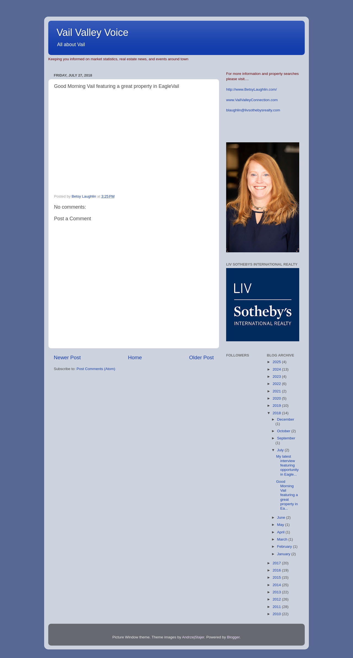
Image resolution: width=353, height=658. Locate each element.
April (281, 532)
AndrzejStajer (193, 637)
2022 (277, 384)
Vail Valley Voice (93, 32)
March (282, 539)
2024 (277, 369)
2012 (277, 599)
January (284, 554)
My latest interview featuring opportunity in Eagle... (287, 465)
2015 (277, 577)
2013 (277, 592)
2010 (277, 614)
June (281, 517)
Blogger (233, 637)
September (286, 438)
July (281, 450)
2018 (277, 413)
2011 (277, 607)
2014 (277, 585)
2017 (277, 563)
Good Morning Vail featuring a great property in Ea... (287, 494)
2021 (277, 391)
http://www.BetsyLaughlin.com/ (251, 89)
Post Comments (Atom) (96, 369)
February (285, 546)
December (285, 419)
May (281, 525)
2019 (277, 405)
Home (135, 357)
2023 (277, 376)
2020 (277, 398)
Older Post (201, 357)
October (284, 431)
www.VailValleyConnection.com (252, 100)
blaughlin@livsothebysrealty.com (253, 110)
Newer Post (67, 357)
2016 (277, 570)
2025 (277, 362)
